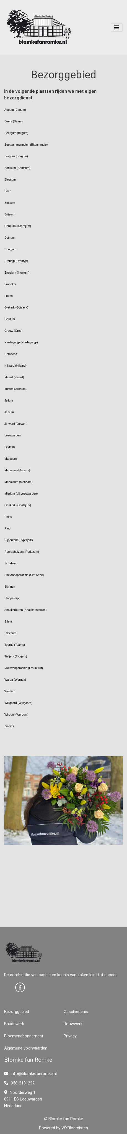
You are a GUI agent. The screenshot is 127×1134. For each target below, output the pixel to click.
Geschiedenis (76, 1011)
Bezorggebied (16, 1011)
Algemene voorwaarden (25, 1048)
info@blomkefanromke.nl (30, 1073)
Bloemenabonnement (23, 1035)
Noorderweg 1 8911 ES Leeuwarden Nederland (23, 1099)
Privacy (70, 1035)
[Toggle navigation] (117, 27)
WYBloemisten (74, 1127)
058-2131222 (19, 1083)
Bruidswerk (14, 1023)
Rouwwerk (73, 1023)
